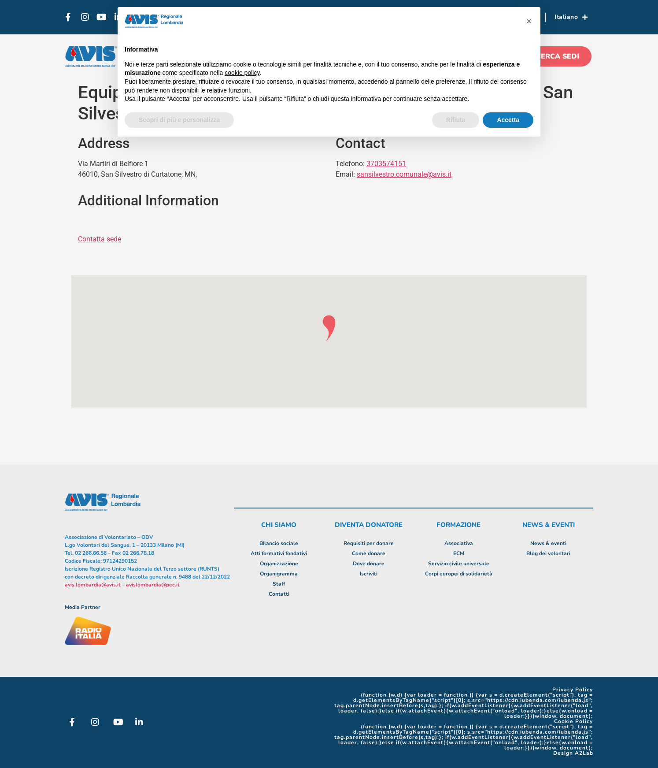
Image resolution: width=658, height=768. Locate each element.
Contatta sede (99, 239)
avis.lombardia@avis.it (93, 584)
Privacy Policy (572, 689)
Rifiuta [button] (456, 119)
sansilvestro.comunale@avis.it (404, 174)
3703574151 (386, 164)
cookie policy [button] (242, 72)
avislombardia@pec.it (153, 584)
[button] (529, 21)
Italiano (571, 17)
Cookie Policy (573, 721)
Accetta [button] (508, 119)
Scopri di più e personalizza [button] (179, 119)
